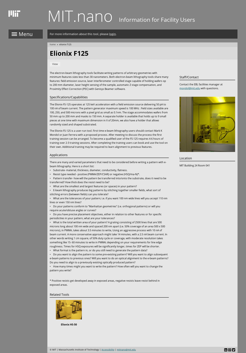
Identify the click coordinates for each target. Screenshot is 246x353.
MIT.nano (80, 15)
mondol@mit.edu (189, 88)
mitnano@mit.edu (126, 349)
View (55, 64)
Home (53, 44)
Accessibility (108, 349)
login (112, 34)
